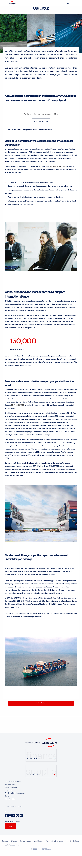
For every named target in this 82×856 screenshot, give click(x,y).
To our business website (13, 809)
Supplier (32, 777)
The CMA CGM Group (13, 784)
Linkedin (10, 818)
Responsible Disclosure (54, 843)
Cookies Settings (41, 121)
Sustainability (10, 786)
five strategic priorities (57, 166)
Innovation (8, 792)
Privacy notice (25, 843)
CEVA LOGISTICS (17, 407)
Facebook (6, 818)
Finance (32, 761)
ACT (10, 828)
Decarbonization (11, 789)
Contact (5, 843)
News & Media (10, 801)
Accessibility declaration (10, 847)
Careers (7, 798)
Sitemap (14, 843)
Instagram (17, 818)
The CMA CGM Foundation (15, 795)
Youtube (21, 818)
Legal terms (38, 843)
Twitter (13, 818)
